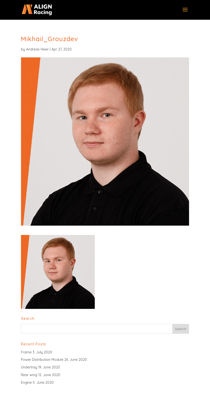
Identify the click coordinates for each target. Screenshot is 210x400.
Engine (26, 382)
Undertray (29, 367)
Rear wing (29, 375)
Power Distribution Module (42, 359)
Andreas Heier (37, 49)
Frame (26, 352)
